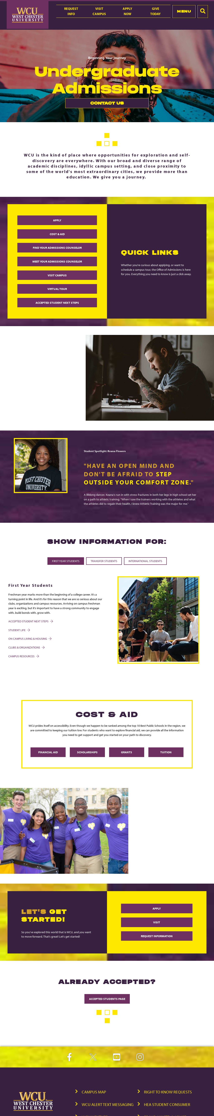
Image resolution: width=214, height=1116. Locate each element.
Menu (184, 11)
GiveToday (155, 11)
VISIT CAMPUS (57, 275)
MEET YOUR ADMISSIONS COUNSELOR (57, 261)
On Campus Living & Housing (29, 639)
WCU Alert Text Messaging (108, 1104)
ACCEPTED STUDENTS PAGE (107, 999)
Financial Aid (48, 752)
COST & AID (57, 234)
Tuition (166, 752)
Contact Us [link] (94, 104)
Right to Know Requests (168, 1091)
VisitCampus (99, 11)
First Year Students (65, 561)
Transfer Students (104, 561)
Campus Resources (23, 656)
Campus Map (94, 1091)
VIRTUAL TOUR (57, 289)
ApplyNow (127, 11)
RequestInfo (71, 11)
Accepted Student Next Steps (30, 621)
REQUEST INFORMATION (157, 936)
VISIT (156, 922)
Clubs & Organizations (26, 647)
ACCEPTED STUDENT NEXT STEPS (57, 303)
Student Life (18, 630)
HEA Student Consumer (167, 1104)
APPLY (57, 220)
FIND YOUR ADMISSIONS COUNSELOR (57, 248)
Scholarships (87, 752)
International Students (145, 561)
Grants (126, 752)
